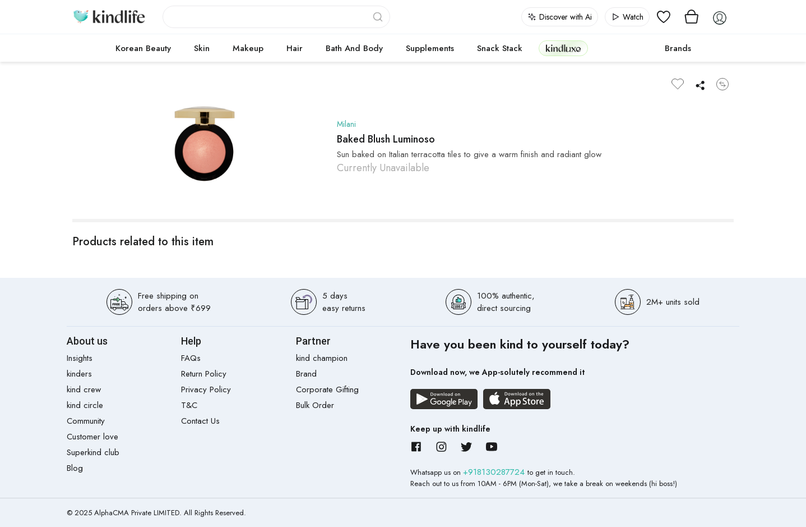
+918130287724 (495, 472)
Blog (75, 468)
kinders (79, 374)
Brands (678, 48)
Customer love (92, 436)
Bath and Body (354, 48)
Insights (79, 358)
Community (86, 421)
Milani (347, 124)
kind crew (84, 389)
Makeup (248, 48)
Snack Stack (499, 48)
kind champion (322, 358)
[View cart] (692, 17)
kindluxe (563, 48)
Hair (294, 48)
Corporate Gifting (327, 389)
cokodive (623, 48)
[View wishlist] (664, 17)
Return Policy (203, 374)
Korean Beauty (143, 48)
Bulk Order (315, 405)
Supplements (430, 48)
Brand (306, 374)
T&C (189, 405)
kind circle (85, 405)
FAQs (191, 358)
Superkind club (93, 452)
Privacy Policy (206, 389)
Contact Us (200, 421)
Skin (202, 48)
